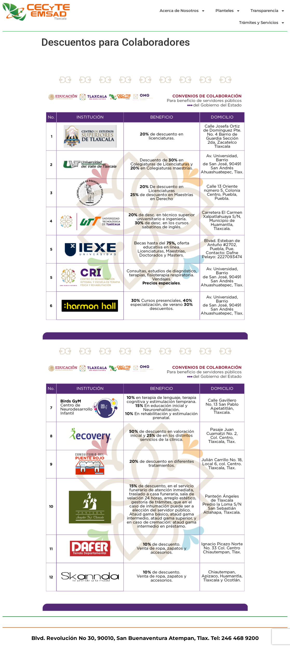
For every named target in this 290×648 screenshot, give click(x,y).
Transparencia (268, 10)
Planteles (227, 10)
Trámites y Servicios (262, 22)
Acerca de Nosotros (182, 10)
